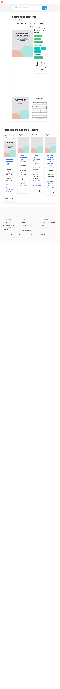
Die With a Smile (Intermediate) (50, 158)
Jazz (23, 228)
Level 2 (43, 48)
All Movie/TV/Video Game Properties (10, 228)
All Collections (7, 219)
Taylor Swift (18, 19)
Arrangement (38, 42)
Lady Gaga (49, 165)
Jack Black (8, 166)
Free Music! (45, 219)
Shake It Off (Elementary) (36, 158)
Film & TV (10, 136)
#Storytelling (9, 186)
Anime (24, 222)
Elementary (38, 54)
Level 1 (37, 48)
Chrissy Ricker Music (29, 235)
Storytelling (38, 36)
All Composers (7, 222)
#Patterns (8, 188)
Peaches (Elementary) (9, 162)
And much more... (27, 230)
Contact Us (45, 217)
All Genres (5, 214)
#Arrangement (9, 189)
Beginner (37, 51)
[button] (58, 2)
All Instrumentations (8, 225)
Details (7, 198)
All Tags (5, 217)
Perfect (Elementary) (23, 157)
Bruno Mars (49, 163)
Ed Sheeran (22, 161)
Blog (43, 225)
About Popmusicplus (47, 214)
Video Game (6, 136)
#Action (38, 180)
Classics (24, 217)
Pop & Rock (38, 45)
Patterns (37, 39)
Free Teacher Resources (48, 222)
